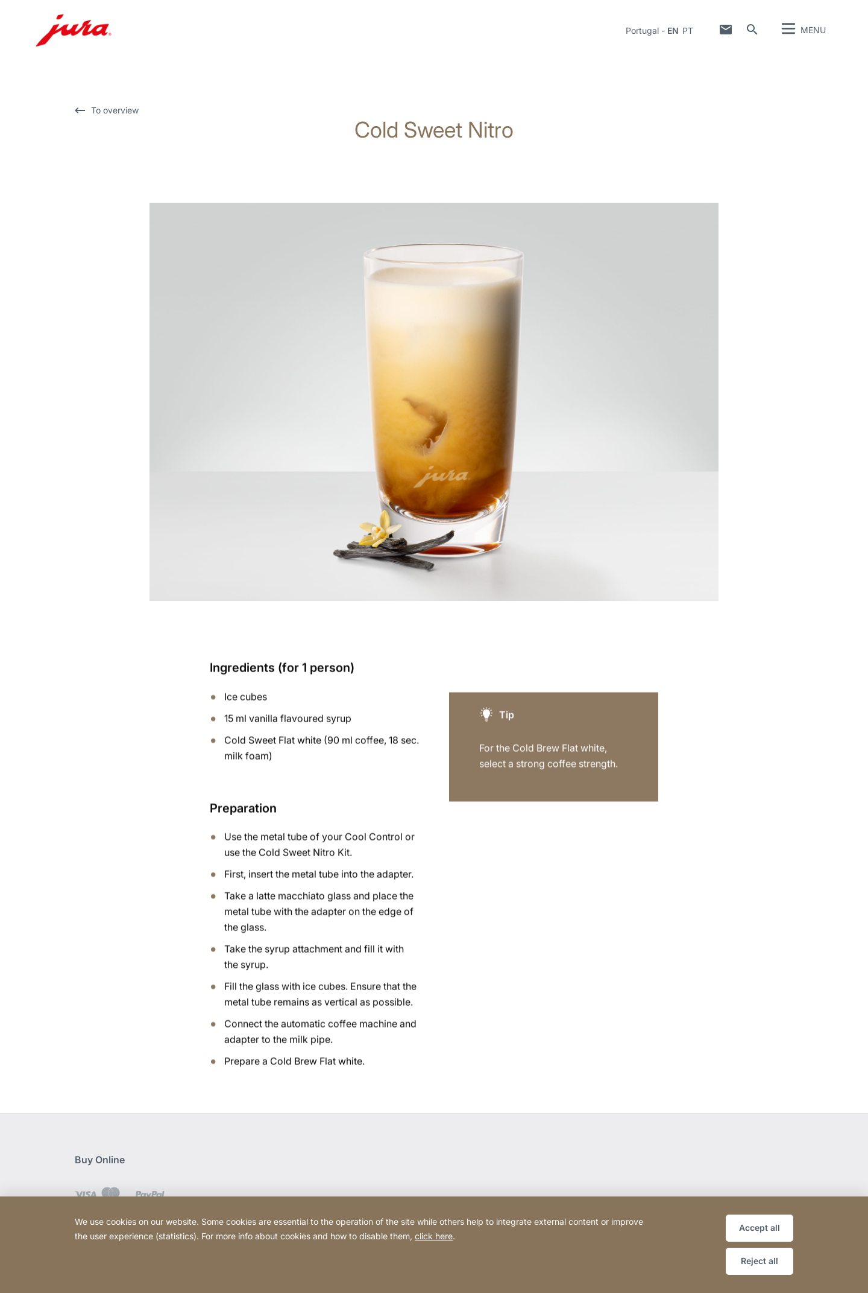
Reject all (759, 1261)
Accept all (759, 1227)
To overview (115, 110)
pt (687, 30)
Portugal (642, 30)
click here (434, 1236)
